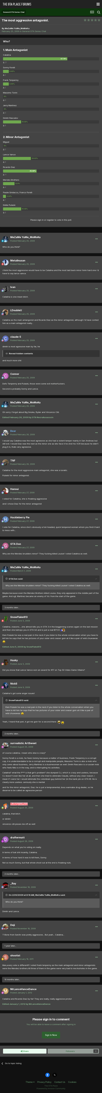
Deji (12, 925)
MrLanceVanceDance (23, 989)
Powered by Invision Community (51, 1088)
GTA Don (15, 543)
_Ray (13, 883)
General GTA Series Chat (34, 31)
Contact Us (59, 1082)
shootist (15, 955)
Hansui (14, 489)
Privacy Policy (44, 1082)
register (50, 220)
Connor (14, 373)
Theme (30, 1082)
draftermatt (17, 837)
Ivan (12, 287)
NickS (13, 683)
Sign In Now (51, 1035)
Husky (14, 660)
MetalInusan (17, 260)
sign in (40, 220)
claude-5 (15, 336)
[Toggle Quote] (6, 578)
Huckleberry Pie (20, 517)
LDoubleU (16, 310)
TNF (12, 460)
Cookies (72, 1082)
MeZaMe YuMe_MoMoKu (17, 28)
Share (25, 1051)
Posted (22, 241)
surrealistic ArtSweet (23, 743)
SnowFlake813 (19, 617)
